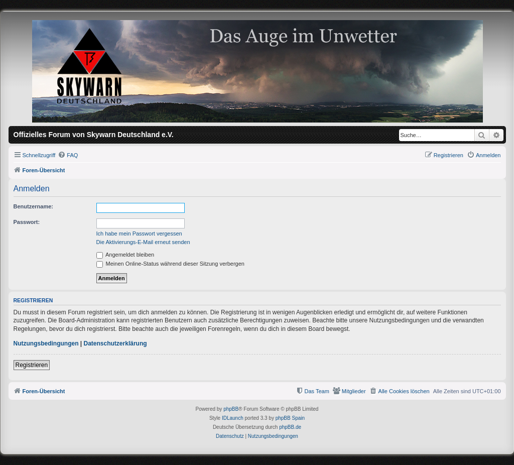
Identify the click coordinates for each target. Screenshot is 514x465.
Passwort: (27, 222)
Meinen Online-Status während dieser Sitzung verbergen (170, 264)
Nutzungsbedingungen (46, 343)
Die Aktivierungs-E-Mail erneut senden (143, 242)
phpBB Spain (290, 418)
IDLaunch (232, 418)
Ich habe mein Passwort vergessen (139, 233)
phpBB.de (290, 427)
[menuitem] (68, 155)
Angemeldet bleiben (125, 255)
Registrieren (32, 365)
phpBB (230, 409)
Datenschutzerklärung (115, 343)
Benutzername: (33, 206)
